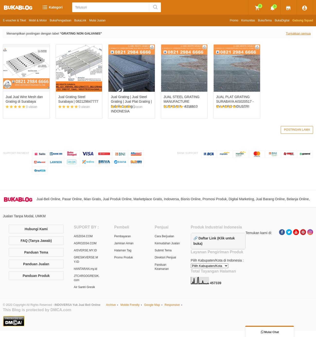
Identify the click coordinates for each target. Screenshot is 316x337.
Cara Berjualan (164, 236)
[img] (257, 8)
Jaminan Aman (123, 244)
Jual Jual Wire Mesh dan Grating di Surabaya (24, 99)
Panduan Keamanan (162, 267)
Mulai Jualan (97, 20)
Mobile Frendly (130, 305)
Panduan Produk (36, 276)
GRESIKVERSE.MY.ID (86, 260)
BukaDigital (282, 20)
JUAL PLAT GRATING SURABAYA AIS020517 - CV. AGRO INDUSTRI (235, 101)
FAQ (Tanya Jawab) (36, 241)
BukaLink (80, 20)
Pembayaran (122, 236)
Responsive (172, 305)
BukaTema (265, 20)
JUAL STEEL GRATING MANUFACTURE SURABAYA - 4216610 (182, 101)
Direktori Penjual (165, 258)
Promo (234, 20)
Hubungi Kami (36, 229)
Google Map (152, 305)
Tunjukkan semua (298, 33)
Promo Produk (123, 258)
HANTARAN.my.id (85, 269)
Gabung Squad (302, 20)
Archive (111, 305)
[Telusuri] (111, 7)
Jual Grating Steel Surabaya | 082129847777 (78, 99)
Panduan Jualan (36, 264)
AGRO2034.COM (85, 244)
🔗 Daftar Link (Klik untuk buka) (214, 241)
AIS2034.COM (83, 236)
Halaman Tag (123, 251)
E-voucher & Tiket (14, 20)
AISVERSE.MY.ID (85, 251)
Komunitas (248, 20)
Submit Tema (163, 251)
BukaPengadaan (60, 20)
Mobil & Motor (38, 20)
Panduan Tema (36, 253)
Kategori (52, 7)
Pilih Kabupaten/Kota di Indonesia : (217, 261)
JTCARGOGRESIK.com (87, 278)
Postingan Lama (297, 130)
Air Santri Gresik (84, 287)
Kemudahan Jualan (167, 244)
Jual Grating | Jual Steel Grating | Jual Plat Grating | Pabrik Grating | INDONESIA (131, 104)
